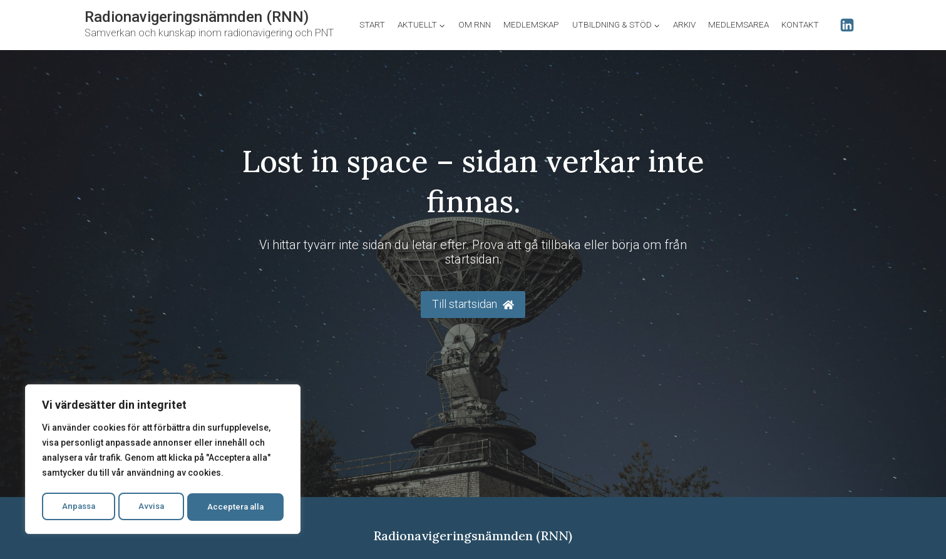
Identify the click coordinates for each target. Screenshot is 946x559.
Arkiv (684, 24)
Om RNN (474, 24)
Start (372, 24)
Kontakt (800, 24)
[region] (163, 460)
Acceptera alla (236, 507)
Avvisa (151, 507)
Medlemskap (531, 24)
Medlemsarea (738, 24)
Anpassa (78, 507)
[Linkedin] (847, 25)
